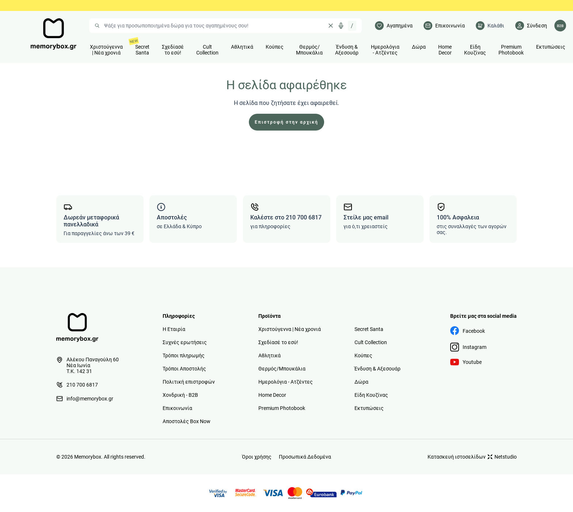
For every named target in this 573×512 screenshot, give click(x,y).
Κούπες (363, 355)
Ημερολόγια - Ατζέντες (285, 382)
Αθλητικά (269, 355)
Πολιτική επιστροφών (189, 382)
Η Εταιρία (174, 329)
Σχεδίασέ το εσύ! (278, 342)
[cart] (490, 25)
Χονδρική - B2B (180, 395)
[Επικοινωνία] (444, 25)
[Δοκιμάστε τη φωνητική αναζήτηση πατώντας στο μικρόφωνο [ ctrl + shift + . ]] (341, 25)
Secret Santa (368, 329)
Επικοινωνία (177, 408)
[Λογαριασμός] (531, 25)
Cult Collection (370, 342)
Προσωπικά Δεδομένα (305, 457)
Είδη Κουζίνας (371, 395)
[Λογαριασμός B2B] (560, 25)
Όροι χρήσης (257, 457)
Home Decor (272, 395)
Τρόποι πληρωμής (184, 355)
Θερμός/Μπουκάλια (282, 369)
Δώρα (361, 382)
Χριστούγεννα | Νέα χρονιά (289, 329)
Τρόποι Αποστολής (184, 369)
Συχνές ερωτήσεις (185, 342)
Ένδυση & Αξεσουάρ (377, 369)
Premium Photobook (281, 408)
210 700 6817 (77, 384)
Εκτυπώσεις (369, 408)
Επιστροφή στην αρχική (286, 122)
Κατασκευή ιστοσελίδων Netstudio (472, 457)
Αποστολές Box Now (186, 421)
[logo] (53, 34)
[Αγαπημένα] (394, 25)
